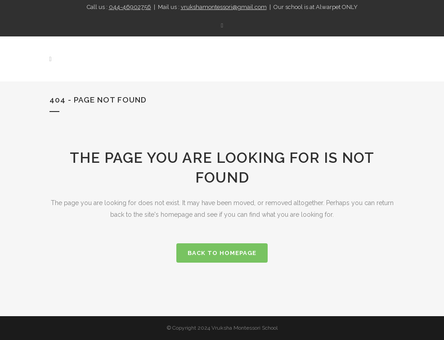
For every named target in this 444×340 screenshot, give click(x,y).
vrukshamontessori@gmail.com (224, 7)
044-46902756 (130, 7)
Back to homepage (222, 253)
